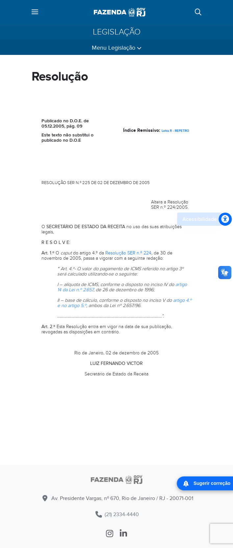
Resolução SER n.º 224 (128, 253)
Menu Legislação (117, 47)
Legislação (117, 32)
